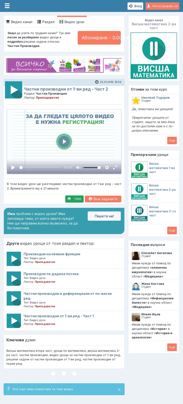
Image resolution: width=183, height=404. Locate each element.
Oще (172, 140)
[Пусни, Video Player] (13, 167)
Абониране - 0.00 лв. (101, 38)
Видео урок (72, 22)
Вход (135, 6)
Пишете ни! (104, 216)
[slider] (40, 167)
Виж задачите (103, 199)
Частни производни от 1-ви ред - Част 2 (66, 89)
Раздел (46, 22)
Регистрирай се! (162, 6)
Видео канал (19, 22)
